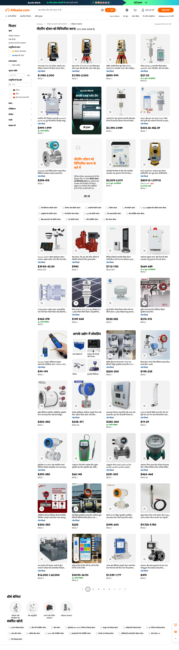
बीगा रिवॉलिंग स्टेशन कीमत (135, 214)
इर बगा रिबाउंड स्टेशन (16, 628)
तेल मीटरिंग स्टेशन (72, 219)
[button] (102, 10)
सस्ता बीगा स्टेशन (15, 633)
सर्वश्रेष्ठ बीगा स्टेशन (33, 633)
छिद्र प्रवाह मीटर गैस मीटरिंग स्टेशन (49, 219)
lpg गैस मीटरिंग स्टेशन (91, 214)
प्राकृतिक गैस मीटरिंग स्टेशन (47, 214)
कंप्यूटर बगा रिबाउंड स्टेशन (109, 628)
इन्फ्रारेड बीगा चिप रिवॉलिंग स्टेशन (80, 633)
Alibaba (40, 24)
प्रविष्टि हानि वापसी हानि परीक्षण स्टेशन (131, 633)
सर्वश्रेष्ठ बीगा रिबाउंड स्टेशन (132, 628)
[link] (175, 624)
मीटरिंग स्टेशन (111, 208)
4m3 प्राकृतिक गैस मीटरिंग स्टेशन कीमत (153, 208)
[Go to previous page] (82, 589)
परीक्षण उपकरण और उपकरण (57, 24)
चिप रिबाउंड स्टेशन (15, 639)
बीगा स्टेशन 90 (154, 633)
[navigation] (20, 307)
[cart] (136, 10)
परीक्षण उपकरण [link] (76, 24)
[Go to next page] (125, 589)
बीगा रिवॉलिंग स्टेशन (91, 219)
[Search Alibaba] (68, 10)
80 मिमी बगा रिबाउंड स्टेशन (155, 628)
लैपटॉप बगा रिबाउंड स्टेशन (105, 633)
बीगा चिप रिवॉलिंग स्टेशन (37, 628)
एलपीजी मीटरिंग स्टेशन (93, 208)
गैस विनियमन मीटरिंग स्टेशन (47, 208)
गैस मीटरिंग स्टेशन (128, 208)
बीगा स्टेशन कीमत (109, 219)
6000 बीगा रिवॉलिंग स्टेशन (54, 633)
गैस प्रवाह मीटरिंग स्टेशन (113, 214)
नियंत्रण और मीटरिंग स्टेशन (71, 208)
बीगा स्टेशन (55, 628)
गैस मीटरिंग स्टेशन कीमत (70, 214)
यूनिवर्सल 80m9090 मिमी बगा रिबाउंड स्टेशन (80, 628)
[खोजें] (110, 10)
